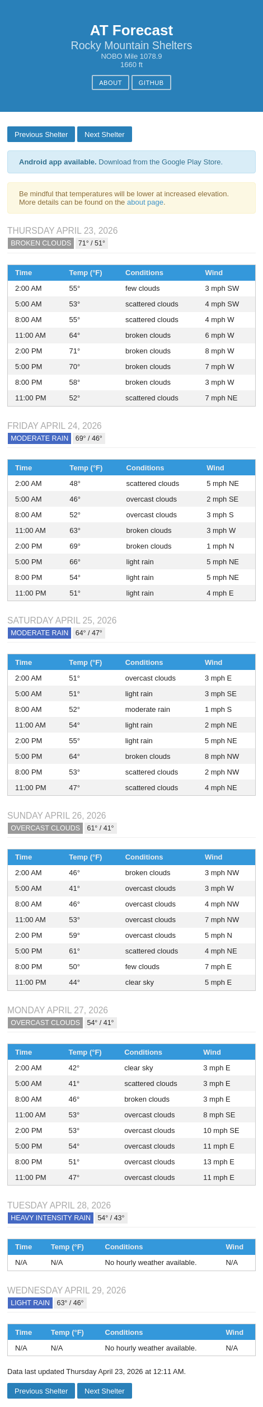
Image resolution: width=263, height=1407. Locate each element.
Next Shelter (104, 134)
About (110, 82)
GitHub (151, 82)
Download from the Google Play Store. (121, 162)
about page (145, 202)
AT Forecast (131, 30)
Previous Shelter (41, 134)
